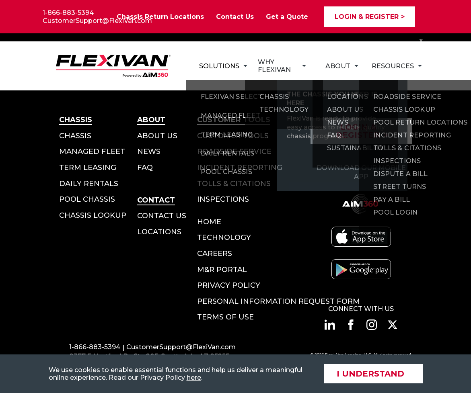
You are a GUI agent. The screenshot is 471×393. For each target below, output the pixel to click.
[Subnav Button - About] (339, 66)
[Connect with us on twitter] (392, 324)
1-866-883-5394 (68, 12)
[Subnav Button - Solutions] (218, 66)
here (194, 377)
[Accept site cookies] (373, 373)
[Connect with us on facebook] (350, 324)
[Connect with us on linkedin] (329, 324)
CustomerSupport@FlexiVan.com (97, 21)
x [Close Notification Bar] (421, 40)
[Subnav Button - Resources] (392, 66)
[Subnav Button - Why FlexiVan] (282, 66)
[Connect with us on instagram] (371, 324)
